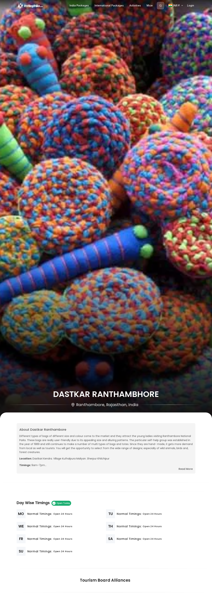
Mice (150, 5)
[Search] (160, 5)
